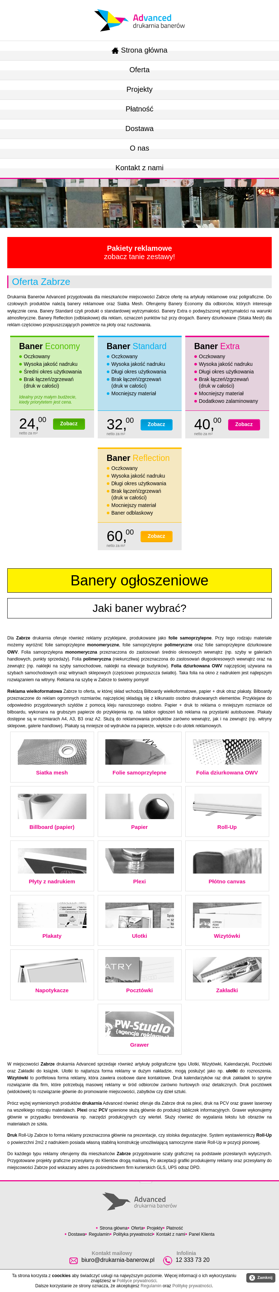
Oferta (139, 70)
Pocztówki (139, 975)
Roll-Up (227, 812)
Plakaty (52, 921)
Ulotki (139, 921)
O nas (139, 148)
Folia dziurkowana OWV (227, 757)
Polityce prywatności (136, 1280)
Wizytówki (227, 921)
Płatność (140, 109)
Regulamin (99, 1234)
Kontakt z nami (139, 168)
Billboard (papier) (52, 812)
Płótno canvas (227, 866)
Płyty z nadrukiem (52, 866)
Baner (49, 346)
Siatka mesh (52, 757)
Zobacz (68, 423)
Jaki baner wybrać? (139, 608)
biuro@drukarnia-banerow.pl (117, 1260)
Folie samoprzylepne (139, 757)
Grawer (139, 1029)
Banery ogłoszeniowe (139, 580)
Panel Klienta (202, 1234)
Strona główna (139, 50)
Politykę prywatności (192, 1285)
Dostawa (139, 128)
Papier (139, 812)
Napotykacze (52, 975)
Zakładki (227, 975)
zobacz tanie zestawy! (139, 252)
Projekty (139, 89)
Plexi (139, 866)
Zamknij (260, 1278)
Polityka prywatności (133, 1234)
